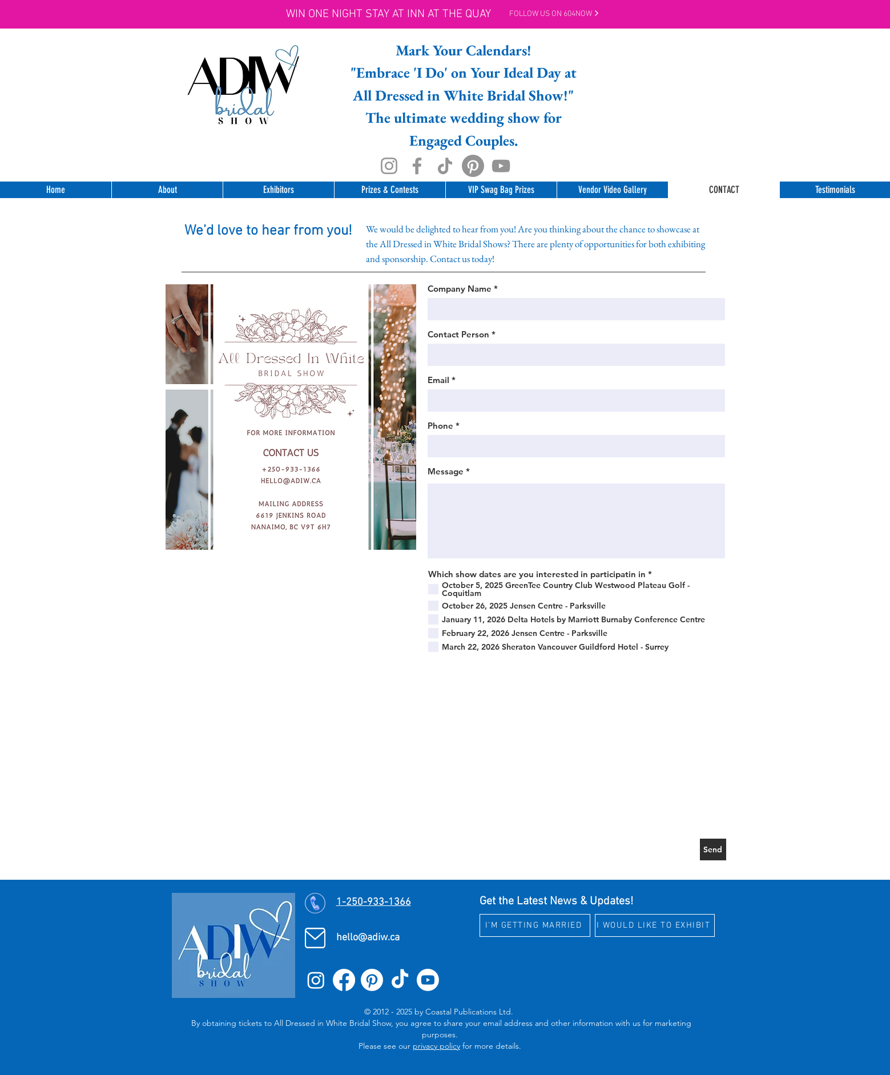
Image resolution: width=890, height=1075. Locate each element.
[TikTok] (445, 166)
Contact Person (458, 334)
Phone (440, 425)
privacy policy (436, 1046)
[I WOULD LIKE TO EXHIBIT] (655, 925)
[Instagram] (389, 166)
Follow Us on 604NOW (554, 14)
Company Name (460, 288)
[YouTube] (501, 166)
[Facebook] (417, 166)
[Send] (713, 849)
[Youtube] (428, 980)
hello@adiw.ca (368, 938)
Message (446, 471)
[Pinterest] (473, 166)
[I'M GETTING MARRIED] (535, 925)
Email (438, 380)
